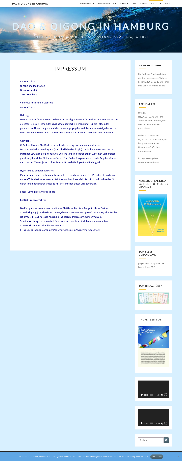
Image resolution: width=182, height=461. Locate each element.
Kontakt (155, 3)
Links (167, 3)
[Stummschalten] (162, 394)
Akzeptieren (157, 456)
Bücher (143, 3)
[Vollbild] (165, 394)
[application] (153, 389)
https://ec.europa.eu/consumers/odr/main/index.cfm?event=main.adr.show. (60, 229)
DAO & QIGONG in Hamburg (30, 3)
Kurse (123, 3)
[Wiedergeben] (141, 394)
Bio (134, 3)
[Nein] (178, 456)
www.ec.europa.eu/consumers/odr (89, 212)
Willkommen (86, 3)
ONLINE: (142, 112)
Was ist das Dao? (106, 3)
